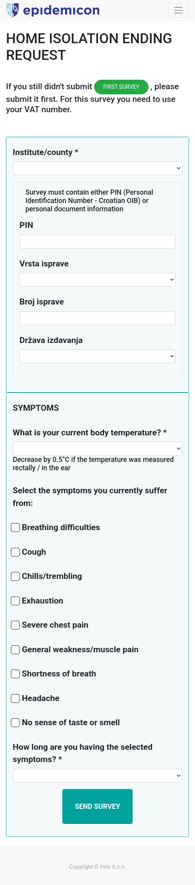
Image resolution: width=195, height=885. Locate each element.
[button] (97, 806)
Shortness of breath (54, 673)
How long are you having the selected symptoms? (83, 753)
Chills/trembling (47, 576)
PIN (26, 225)
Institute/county (42, 152)
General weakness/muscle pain (76, 649)
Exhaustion (38, 600)
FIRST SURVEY (121, 87)
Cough (29, 552)
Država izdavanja (51, 340)
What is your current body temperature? (87, 432)
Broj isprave (41, 301)
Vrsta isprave (44, 263)
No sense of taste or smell (66, 722)
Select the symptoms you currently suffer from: (90, 497)
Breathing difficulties (56, 527)
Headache (36, 698)
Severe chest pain (51, 625)
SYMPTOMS (36, 408)
